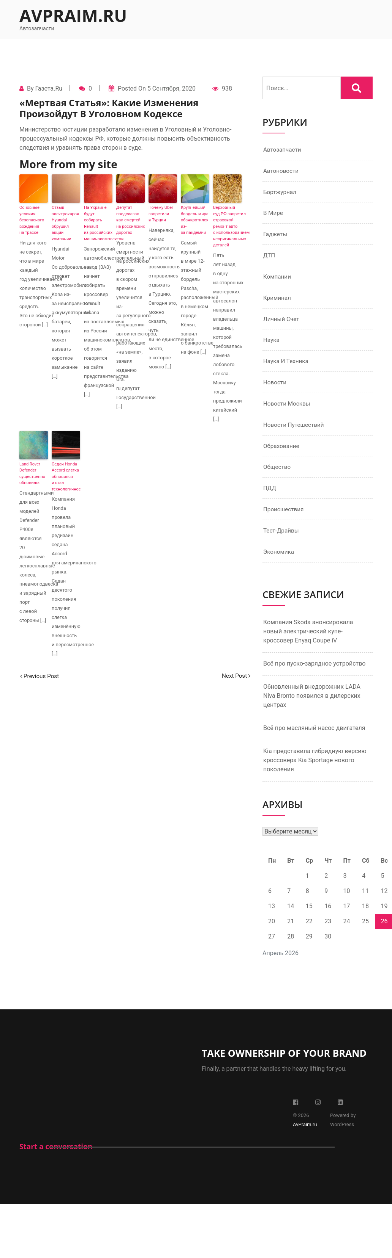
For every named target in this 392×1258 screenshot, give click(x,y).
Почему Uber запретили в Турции (161, 213)
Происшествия (284, 517)
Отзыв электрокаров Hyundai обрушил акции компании (65, 223)
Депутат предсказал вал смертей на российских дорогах (130, 220)
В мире (273, 214)
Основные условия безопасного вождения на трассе (31, 220)
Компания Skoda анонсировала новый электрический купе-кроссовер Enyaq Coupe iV (308, 640)
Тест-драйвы (281, 538)
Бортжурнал (280, 193)
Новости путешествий (295, 430)
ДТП (269, 258)
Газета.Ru (48, 88)
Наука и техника (287, 366)
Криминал (277, 301)
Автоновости (281, 171)
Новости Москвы (288, 409)
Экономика (279, 560)
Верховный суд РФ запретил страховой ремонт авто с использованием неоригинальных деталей (227, 226)
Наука (271, 344)
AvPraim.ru (73, 15)
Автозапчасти (283, 150)
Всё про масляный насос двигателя (314, 736)
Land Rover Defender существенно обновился (32, 474)
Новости (275, 387)
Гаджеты (275, 236)
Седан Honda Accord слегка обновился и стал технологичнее (66, 477)
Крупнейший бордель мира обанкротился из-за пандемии (195, 220)
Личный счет (282, 322)
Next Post (235, 676)
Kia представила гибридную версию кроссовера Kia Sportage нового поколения (315, 769)
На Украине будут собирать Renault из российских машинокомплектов (98, 223)
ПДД (270, 495)
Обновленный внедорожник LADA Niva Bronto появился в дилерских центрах (311, 704)
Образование (282, 452)
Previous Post (40, 676)
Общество (277, 474)
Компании (277, 279)
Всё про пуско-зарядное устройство (314, 672)
